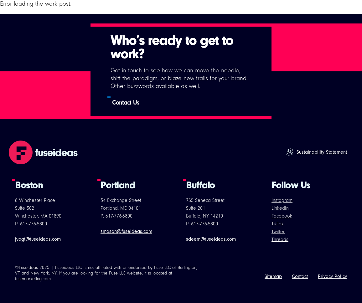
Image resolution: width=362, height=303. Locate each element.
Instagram (282, 200)
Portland (118, 185)
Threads (280, 239)
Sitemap (273, 276)
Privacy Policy (332, 276)
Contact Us (125, 102)
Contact (300, 276)
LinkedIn (280, 208)
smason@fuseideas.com (126, 231)
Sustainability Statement (322, 152)
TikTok (278, 224)
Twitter (278, 231)
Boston (29, 185)
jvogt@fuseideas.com (38, 239)
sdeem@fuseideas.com (211, 239)
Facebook (282, 216)
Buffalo (200, 185)
